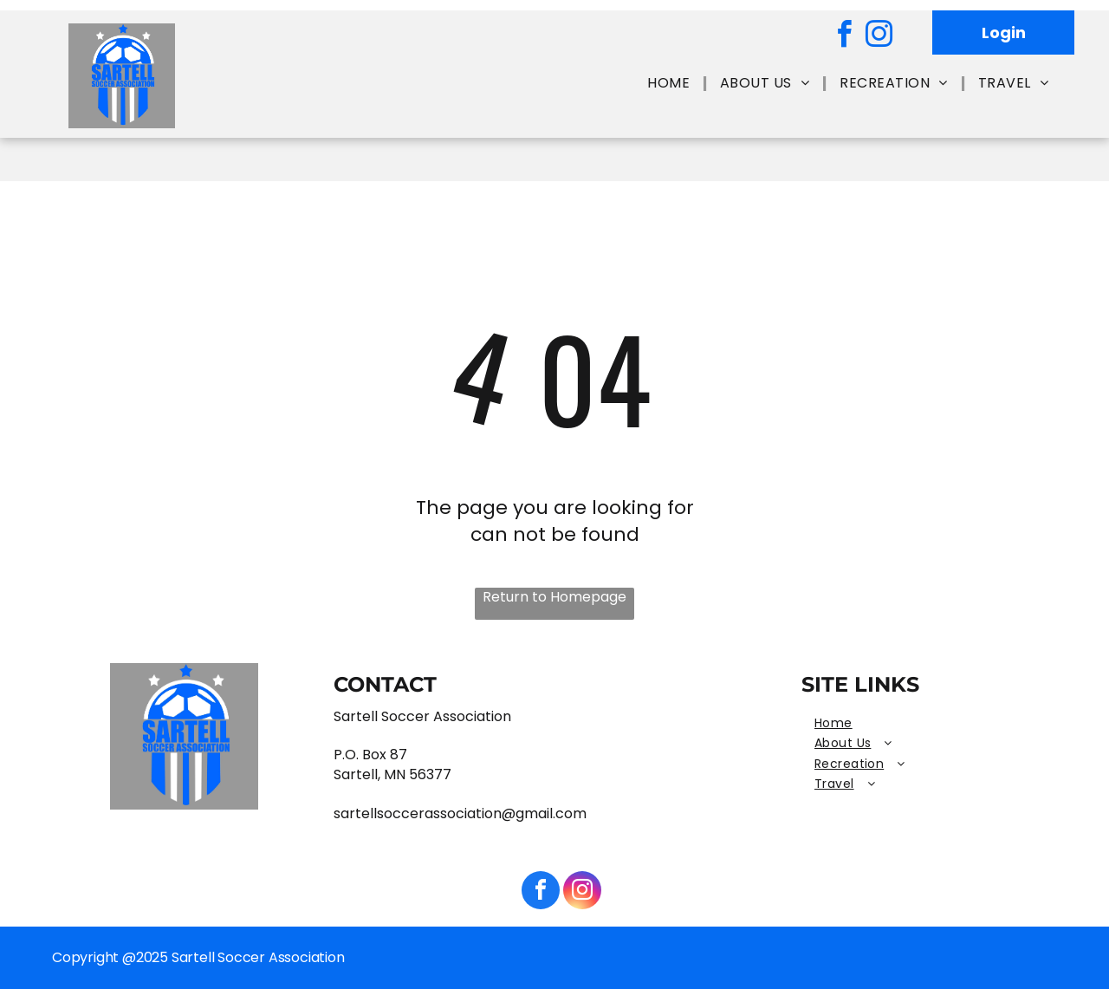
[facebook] (843, 37)
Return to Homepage (554, 597)
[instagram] (878, 37)
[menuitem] (670, 83)
